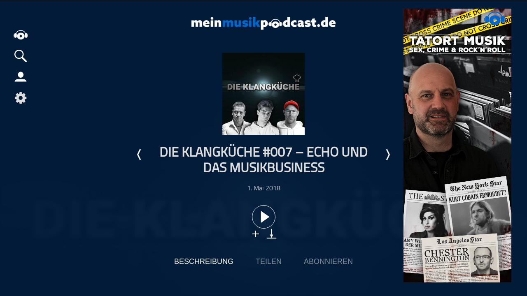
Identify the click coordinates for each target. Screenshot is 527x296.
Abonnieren (328, 261)
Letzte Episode (139, 154)
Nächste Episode (387, 154)
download (271, 234)
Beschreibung (203, 261)
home (20, 34)
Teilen (269, 261)
